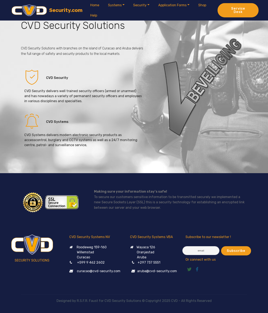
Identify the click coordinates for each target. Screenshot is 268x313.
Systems (115, 5)
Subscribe (236, 251)
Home (94, 5)
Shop (202, 5)
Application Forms (172, 5)
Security (140, 5)
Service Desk (238, 10)
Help (93, 15)
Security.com (65, 10)
